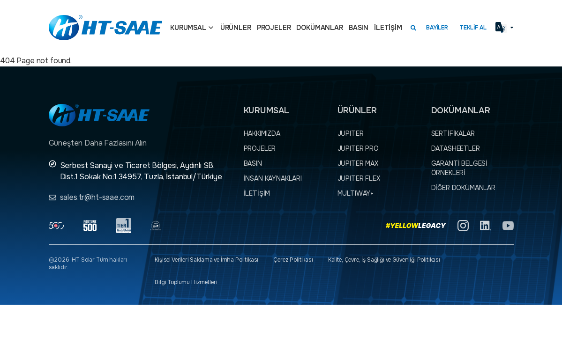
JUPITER (350, 133)
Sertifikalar (453, 133)
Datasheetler (455, 148)
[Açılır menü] (211, 27)
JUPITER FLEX (358, 178)
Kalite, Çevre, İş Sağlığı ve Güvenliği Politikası (384, 260)
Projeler (274, 27)
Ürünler (235, 27)
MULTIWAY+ (355, 193)
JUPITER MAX (357, 163)
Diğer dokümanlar (463, 187)
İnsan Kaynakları (273, 178)
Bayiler (437, 27)
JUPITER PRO (358, 148)
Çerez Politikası (293, 260)
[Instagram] (463, 225)
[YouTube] (508, 225)
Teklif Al (473, 27)
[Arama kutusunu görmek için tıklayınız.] (413, 27)
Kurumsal (188, 27)
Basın (358, 27)
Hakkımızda (262, 133)
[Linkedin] (485, 225)
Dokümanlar (319, 27)
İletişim (388, 27)
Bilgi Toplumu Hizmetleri (186, 282)
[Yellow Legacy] (416, 225)
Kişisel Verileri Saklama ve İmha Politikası (206, 260)
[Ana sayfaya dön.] (105, 27)
